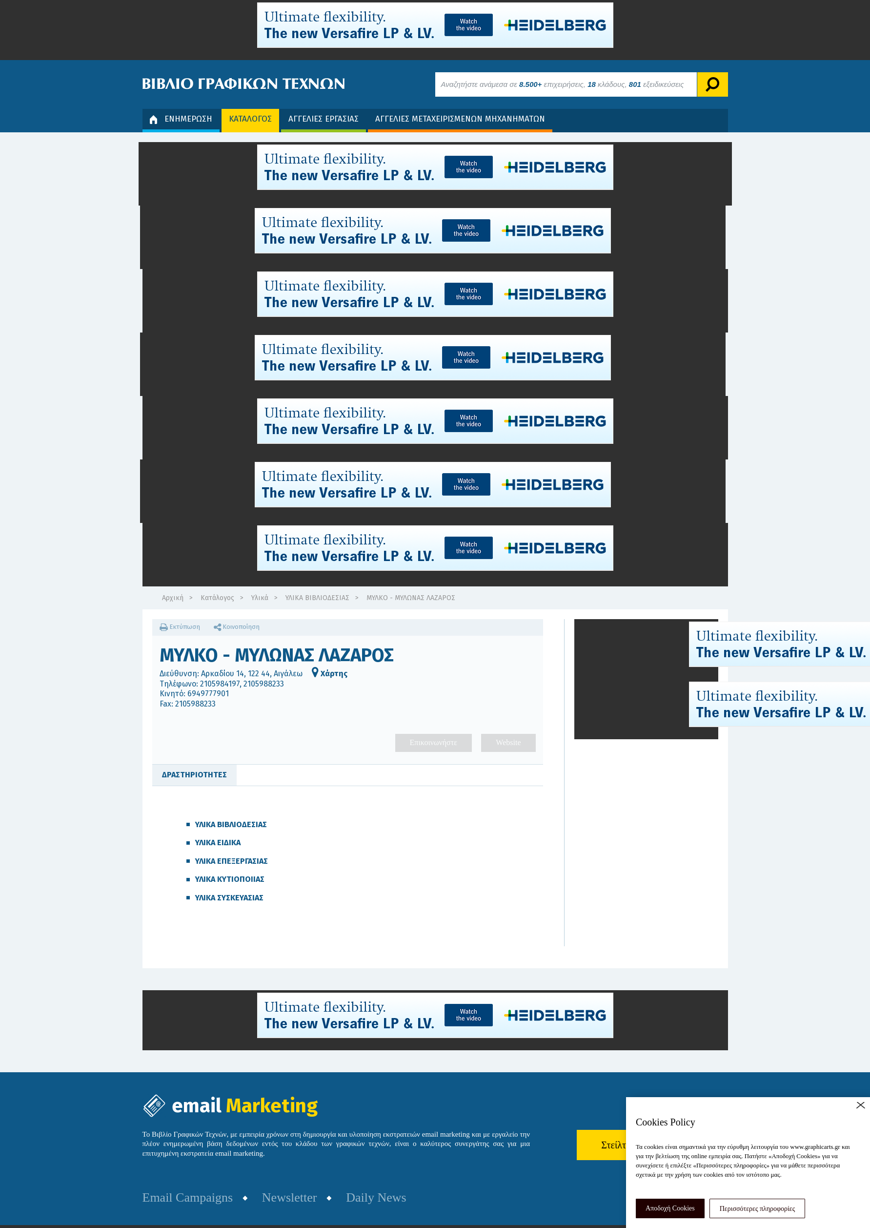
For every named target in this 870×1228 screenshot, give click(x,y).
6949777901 (208, 693)
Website (508, 742)
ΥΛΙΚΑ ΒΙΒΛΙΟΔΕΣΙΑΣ (317, 598)
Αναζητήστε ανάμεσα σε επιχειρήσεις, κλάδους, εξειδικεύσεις (562, 84)
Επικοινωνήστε (433, 742)
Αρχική (172, 598)
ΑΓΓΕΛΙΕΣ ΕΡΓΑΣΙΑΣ (323, 119)
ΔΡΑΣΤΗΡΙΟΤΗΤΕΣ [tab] (194, 774)
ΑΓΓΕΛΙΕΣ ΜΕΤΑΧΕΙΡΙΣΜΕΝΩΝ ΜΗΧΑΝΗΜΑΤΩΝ (460, 119)
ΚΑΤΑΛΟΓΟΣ (250, 119)
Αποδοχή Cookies (670, 1208)
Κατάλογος (217, 598)
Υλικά (259, 598)
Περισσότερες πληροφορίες (757, 1208)
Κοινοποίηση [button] (237, 626)
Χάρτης (329, 673)
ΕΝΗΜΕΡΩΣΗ (181, 119)
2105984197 (220, 683)
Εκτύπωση (180, 626)
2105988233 (263, 683)
